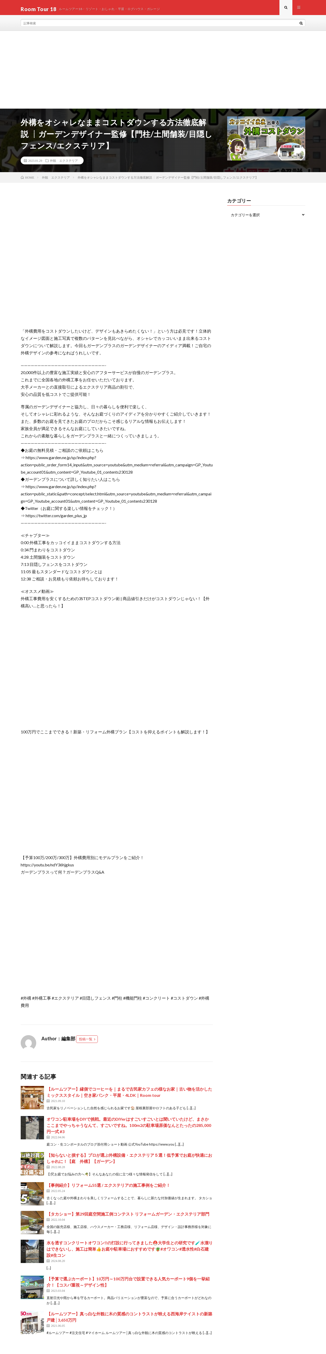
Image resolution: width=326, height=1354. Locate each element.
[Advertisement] (163, 73)
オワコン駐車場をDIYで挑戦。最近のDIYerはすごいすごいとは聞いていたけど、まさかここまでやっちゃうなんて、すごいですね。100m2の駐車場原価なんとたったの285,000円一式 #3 (129, 1128)
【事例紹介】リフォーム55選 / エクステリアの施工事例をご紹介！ (108, 1187)
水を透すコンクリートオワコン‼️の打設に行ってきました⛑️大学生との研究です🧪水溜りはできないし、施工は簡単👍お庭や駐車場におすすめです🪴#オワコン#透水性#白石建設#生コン (130, 1251)
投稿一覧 (85, 1042)
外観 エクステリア (64, 163)
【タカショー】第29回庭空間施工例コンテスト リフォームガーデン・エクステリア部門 (128, 1216)
